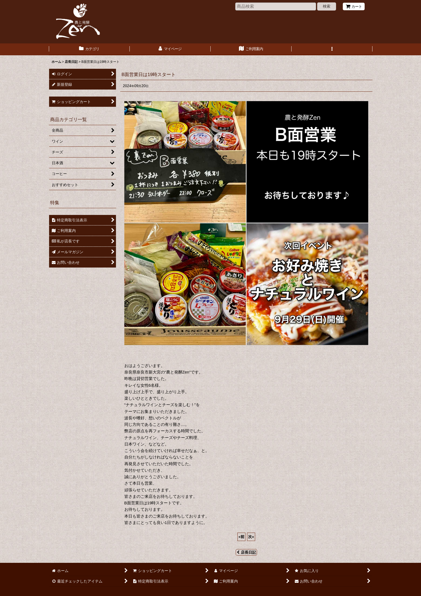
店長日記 (246, 552)
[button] (332, 49)
